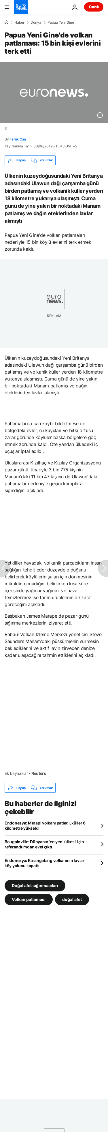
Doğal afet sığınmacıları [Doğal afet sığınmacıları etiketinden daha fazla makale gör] (35, 885)
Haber (19, 22)
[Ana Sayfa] (6, 22)
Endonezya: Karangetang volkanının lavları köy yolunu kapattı (45, 863)
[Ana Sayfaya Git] (21, 7)
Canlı (94, 6)
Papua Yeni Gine (61, 22)
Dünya (36, 22)
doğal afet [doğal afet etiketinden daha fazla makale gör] (72, 899)
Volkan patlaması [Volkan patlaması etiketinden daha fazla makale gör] (29, 899)
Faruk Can (18, 139)
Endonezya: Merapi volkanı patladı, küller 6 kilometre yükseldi (45, 825)
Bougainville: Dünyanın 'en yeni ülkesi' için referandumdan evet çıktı (44, 844)
